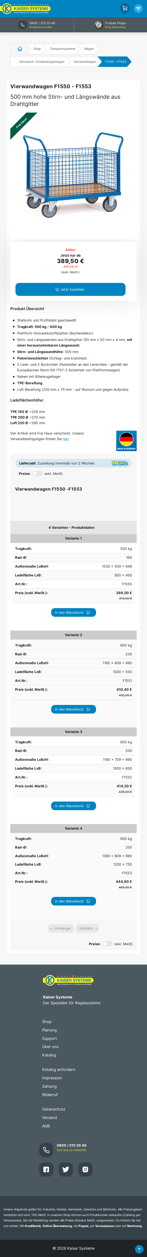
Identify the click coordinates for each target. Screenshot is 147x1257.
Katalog (49, 794)
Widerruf (50, 834)
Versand (49, 857)
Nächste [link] (86, 667)
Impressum (52, 817)
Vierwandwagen (85, 61)
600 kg (16, 572)
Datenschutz (53, 848)
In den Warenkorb (117, 543)
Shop (37, 48)
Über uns (50, 786)
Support (49, 777)
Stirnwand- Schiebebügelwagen (41, 61)
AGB (46, 865)
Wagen (89, 48)
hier (66, 439)
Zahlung (49, 825)
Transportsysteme (62, 48)
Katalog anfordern (58, 809)
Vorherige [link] (62, 667)
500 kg (16, 541)
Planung (49, 769)
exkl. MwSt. (53, 473)
